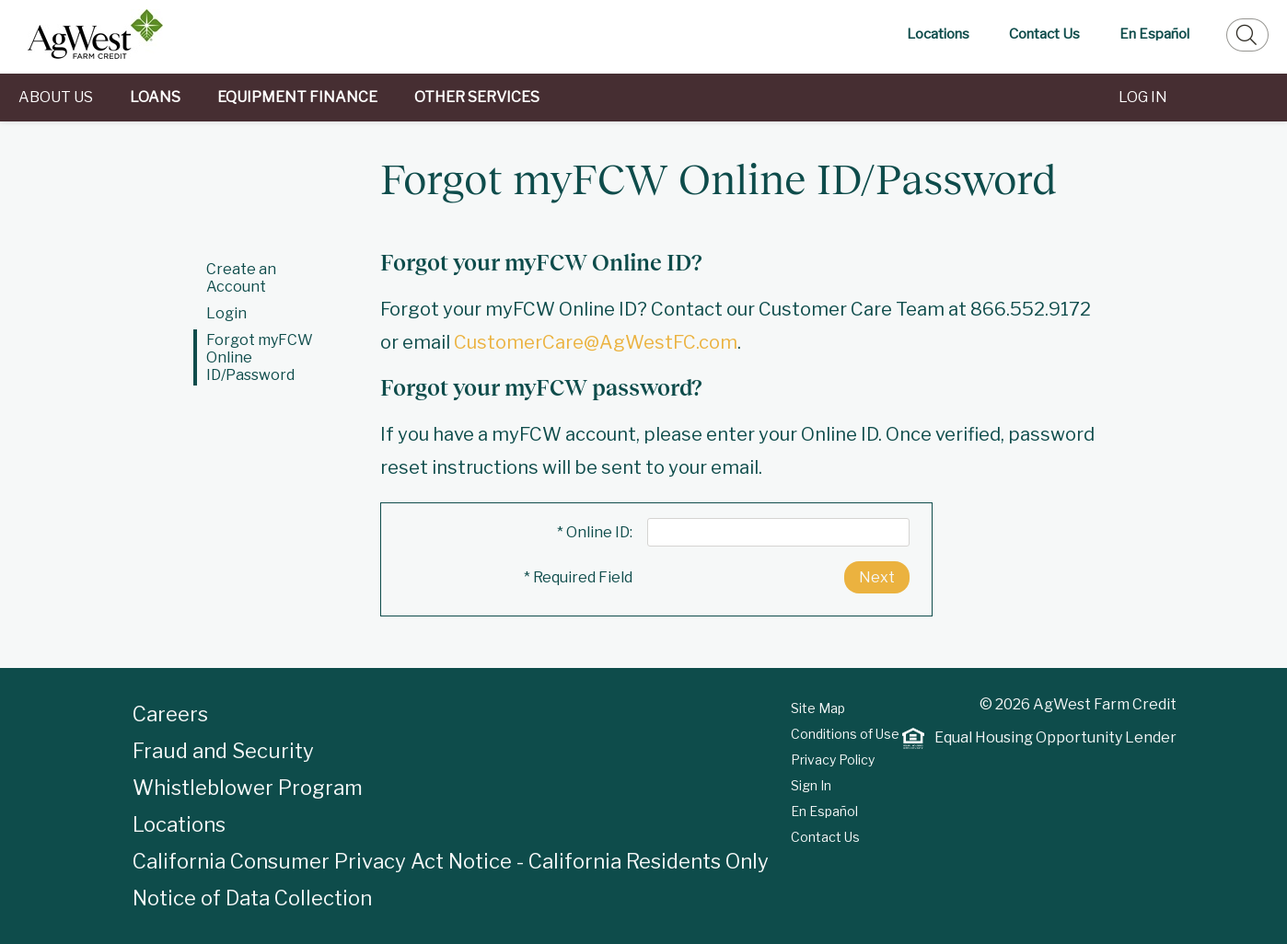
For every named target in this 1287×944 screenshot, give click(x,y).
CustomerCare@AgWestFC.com (595, 342)
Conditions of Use (845, 734)
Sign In (811, 785)
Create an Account (241, 277)
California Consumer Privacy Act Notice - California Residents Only (451, 861)
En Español (1154, 34)
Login (226, 313)
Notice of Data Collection (252, 898)
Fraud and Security (223, 751)
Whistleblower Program (248, 788)
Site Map (818, 708)
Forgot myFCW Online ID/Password (259, 357)
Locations (938, 34)
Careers (170, 714)
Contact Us (1044, 34)
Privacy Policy (833, 759)
